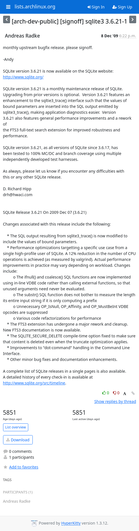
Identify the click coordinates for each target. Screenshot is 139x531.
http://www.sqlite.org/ (23, 77)
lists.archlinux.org (35, 6)
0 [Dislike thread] (116, 392)
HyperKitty (71, 523)
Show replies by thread (115, 401)
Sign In (96, 7)
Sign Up (122, 7)
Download (17, 439)
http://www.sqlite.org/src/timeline (34, 383)
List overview (15, 427)
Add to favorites (20, 467)
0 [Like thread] (106, 392)
